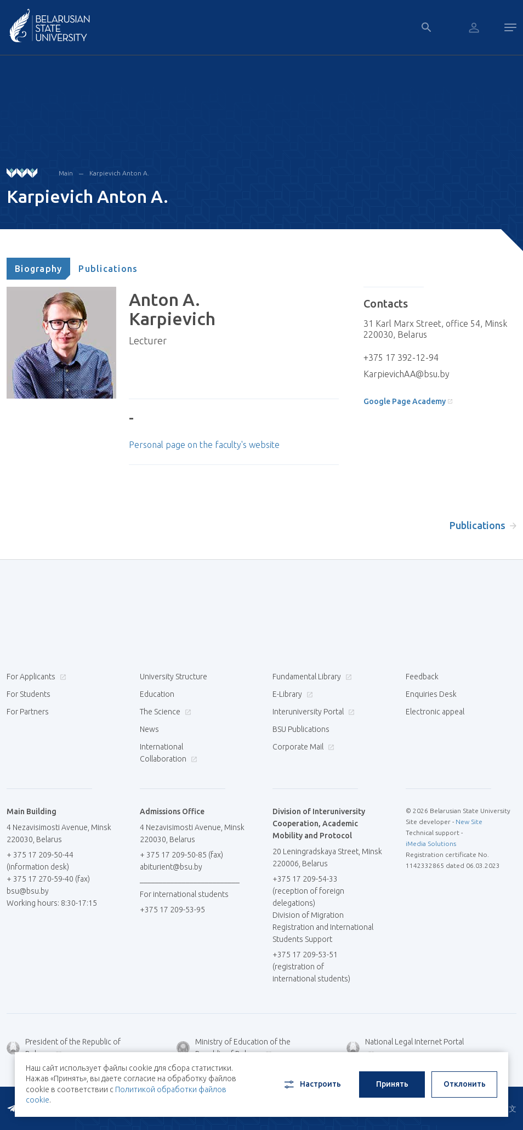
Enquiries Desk (431, 694)
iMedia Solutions (431, 843)
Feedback (422, 676)
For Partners (28, 711)
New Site (469, 821)
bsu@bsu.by (28, 891)
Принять (392, 1084)
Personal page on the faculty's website (204, 445)
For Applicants (35, 676)
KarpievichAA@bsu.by (406, 374)
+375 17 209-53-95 (172, 909)
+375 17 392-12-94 (401, 357)
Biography (38, 269)
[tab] (38, 269)
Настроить (311, 1084)
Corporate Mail (302, 746)
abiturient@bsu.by (171, 866)
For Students (28, 694)
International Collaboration (168, 752)
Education (157, 694)
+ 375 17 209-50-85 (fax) (181, 854)
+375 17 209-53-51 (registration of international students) (311, 966)
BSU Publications (300, 729)
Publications (108, 269)
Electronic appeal (435, 711)
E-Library (291, 694)
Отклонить (465, 1084)
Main (66, 173)
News (149, 729)
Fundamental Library (310, 676)
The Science (164, 711)
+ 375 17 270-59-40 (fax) (48, 879)
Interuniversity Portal (312, 711)
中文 (508, 1108)
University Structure (173, 676)
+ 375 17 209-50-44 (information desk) (40, 860)
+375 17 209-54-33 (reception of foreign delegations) (308, 891)
